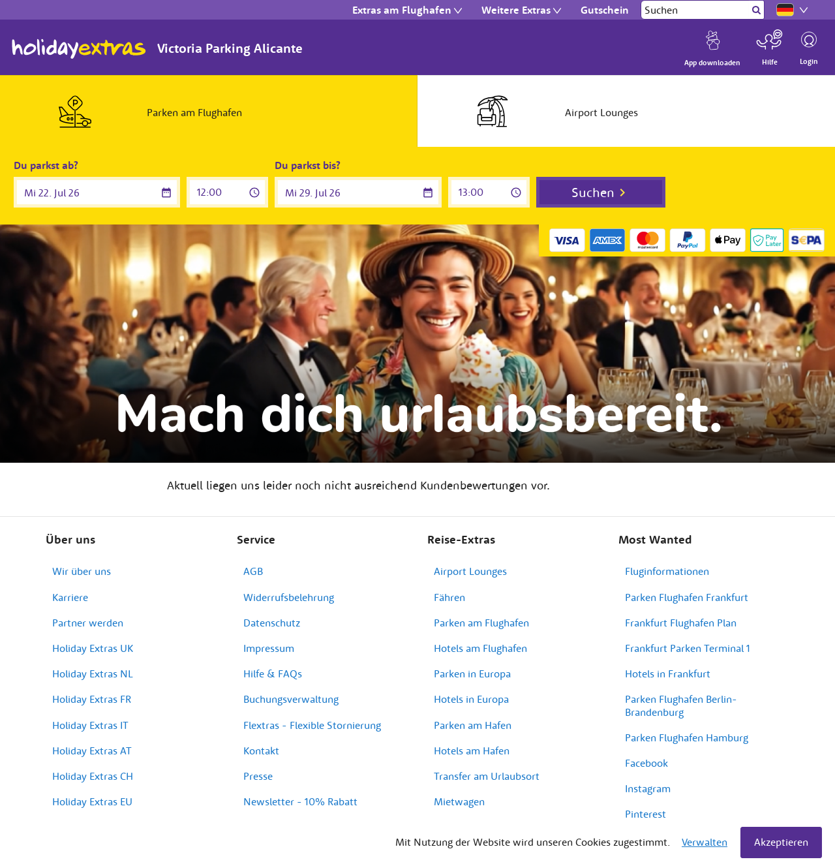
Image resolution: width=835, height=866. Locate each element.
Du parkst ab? (46, 165)
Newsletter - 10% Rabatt (300, 801)
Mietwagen (459, 801)
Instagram (648, 788)
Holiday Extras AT (92, 750)
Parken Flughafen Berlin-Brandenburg (681, 705)
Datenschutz (271, 622)
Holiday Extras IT (90, 725)
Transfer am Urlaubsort (486, 775)
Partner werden (87, 622)
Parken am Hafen (472, 725)
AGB (253, 571)
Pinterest (645, 813)
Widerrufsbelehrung (288, 597)
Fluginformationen (667, 571)
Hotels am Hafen (471, 750)
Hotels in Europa (471, 698)
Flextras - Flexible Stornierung (312, 725)
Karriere (70, 597)
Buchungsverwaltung (291, 698)
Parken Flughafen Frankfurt (686, 597)
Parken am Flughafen (481, 622)
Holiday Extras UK (92, 648)
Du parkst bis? (308, 165)
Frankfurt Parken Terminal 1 (687, 648)
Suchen (593, 192)
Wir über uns (81, 571)
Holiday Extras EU (92, 801)
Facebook (646, 762)
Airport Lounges (470, 571)
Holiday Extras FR (91, 698)
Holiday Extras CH (92, 775)
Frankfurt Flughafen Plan (680, 622)
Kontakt (261, 750)
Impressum (268, 648)
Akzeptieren (781, 841)
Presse (258, 775)
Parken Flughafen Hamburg (686, 737)
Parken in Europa (472, 673)
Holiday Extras (79, 49)
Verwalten (704, 841)
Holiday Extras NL (92, 673)
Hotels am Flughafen (480, 648)
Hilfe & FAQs (272, 673)
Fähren (449, 597)
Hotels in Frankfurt (667, 673)
